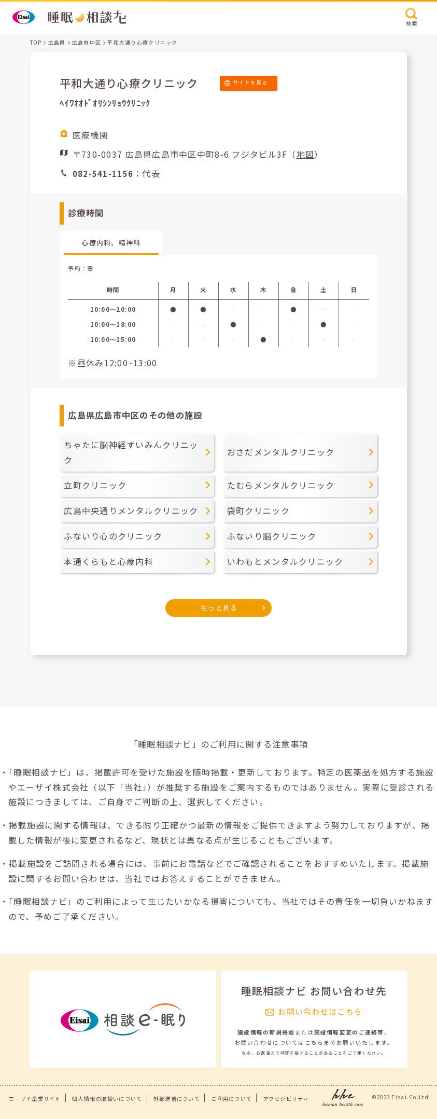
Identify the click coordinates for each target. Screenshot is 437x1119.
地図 (306, 154)
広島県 (57, 42)
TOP (36, 42)
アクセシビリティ (286, 1098)
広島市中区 (86, 42)
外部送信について (176, 1098)
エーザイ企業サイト (34, 1098)
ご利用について (231, 1098)
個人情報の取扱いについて (107, 1098)
